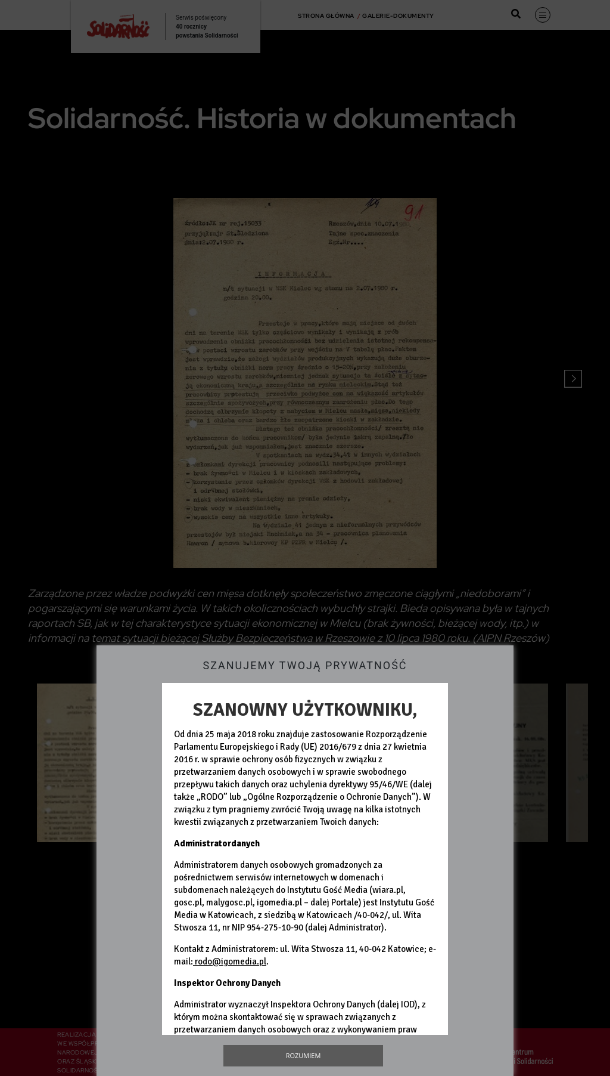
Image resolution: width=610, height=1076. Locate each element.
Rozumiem (303, 1055)
